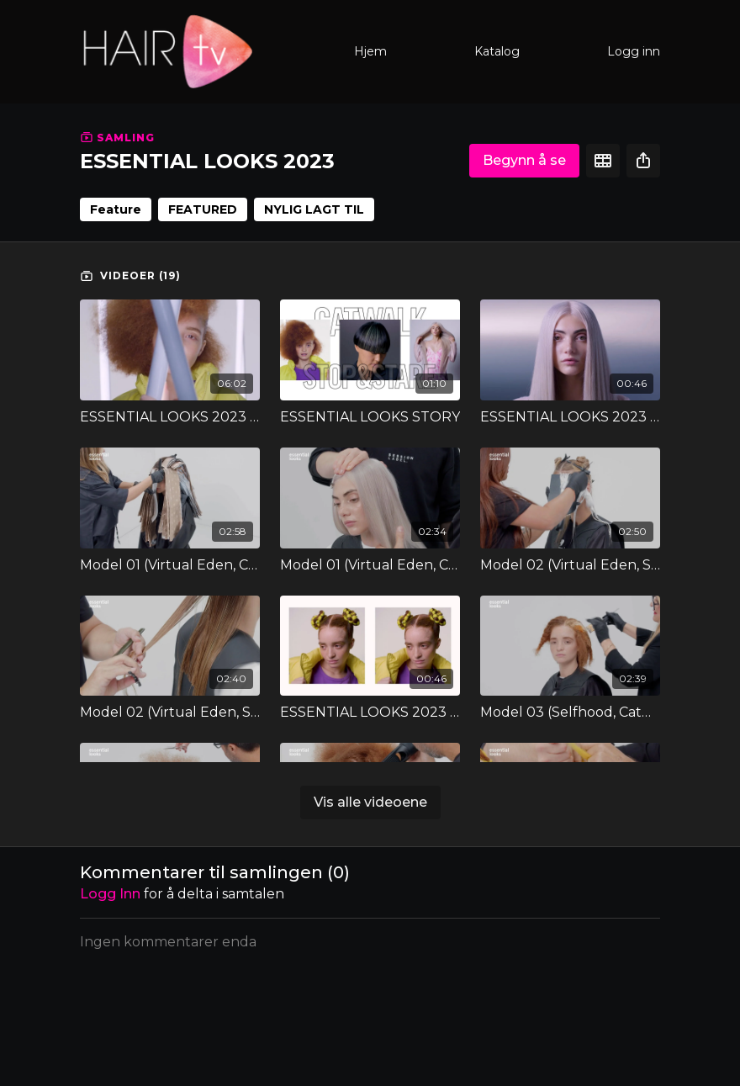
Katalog (497, 51)
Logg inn (633, 51)
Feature (115, 209)
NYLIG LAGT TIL (314, 209)
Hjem (370, 51)
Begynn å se (524, 160)
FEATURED (202, 209)
